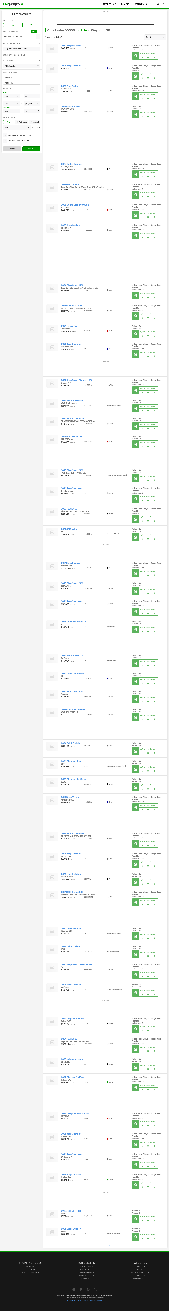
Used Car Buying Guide (30, 1272)
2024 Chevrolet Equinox (73, 673)
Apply (31, 149)
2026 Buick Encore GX (72, 655)
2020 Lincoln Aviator (71, 874)
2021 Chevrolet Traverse (73, 709)
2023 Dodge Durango (71, 164)
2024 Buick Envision (71, 743)
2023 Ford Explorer (70, 86)
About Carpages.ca (140, 1278)
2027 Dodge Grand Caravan (75, 1113)
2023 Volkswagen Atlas (73, 1059)
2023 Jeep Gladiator (71, 225)
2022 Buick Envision (71, 946)
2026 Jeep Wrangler (71, 45)
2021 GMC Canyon (70, 184)
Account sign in (86, 1278)
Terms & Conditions (95, 1300)
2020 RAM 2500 (69, 509)
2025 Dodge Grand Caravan (75, 205)
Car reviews (30, 1269)
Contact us (141, 1266)
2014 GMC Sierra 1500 (72, 436)
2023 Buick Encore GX (72, 400)
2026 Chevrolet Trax (71, 761)
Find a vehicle (30, 1266)
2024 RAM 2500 (69, 1039)
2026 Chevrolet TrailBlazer (74, 621)
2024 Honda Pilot (69, 326)
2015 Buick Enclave (70, 106)
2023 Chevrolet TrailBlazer (74, 779)
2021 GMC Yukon (69, 529)
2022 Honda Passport (72, 691)
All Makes (21, 77)
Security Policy (83, 1300)
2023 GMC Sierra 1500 (72, 470)
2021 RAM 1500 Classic (72, 305)
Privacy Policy (71, 1300)
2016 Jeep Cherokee (71, 1211)
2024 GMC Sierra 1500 (72, 285)
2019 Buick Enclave (70, 563)
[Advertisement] (105, 19)
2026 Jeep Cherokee (71, 65)
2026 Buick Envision (71, 984)
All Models (21, 82)
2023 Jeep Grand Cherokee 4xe (76, 964)
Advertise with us (86, 1266)
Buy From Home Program (140, 1272)
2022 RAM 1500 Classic (73, 418)
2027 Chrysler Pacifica (72, 1018)
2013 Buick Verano (70, 797)
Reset (12, 149)
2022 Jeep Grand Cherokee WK (76, 380)
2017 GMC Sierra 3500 (72, 892)
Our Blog (140, 1269)
